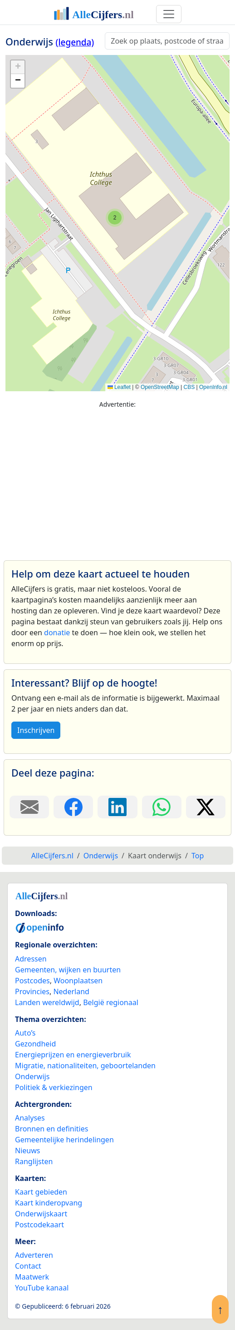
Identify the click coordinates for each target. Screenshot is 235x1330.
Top (197, 856)
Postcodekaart (39, 1225)
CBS (189, 387)
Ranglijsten (34, 1161)
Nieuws (27, 1151)
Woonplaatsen (78, 981)
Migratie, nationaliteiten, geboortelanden (85, 1066)
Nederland (71, 991)
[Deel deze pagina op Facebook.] (73, 807)
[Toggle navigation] (168, 14)
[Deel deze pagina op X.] (205, 807)
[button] (115, 218)
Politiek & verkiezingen (54, 1087)
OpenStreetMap (160, 387)
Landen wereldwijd (47, 1002)
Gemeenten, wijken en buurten (68, 970)
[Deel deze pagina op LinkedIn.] (117, 807)
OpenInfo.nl (213, 387)
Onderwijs (32, 1076)
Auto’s (25, 1033)
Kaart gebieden (41, 1192)
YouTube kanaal (42, 1288)
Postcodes (32, 981)
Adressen (31, 959)
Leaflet (119, 387)
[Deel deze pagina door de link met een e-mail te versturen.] (29, 807)
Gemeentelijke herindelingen (64, 1140)
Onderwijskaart (41, 1214)
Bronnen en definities (51, 1129)
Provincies (32, 991)
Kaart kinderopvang (48, 1203)
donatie (57, 633)
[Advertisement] (117, 480)
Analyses (30, 1118)
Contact (28, 1266)
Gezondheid (35, 1044)
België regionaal (110, 1002)
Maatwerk (32, 1277)
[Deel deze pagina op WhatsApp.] (161, 807)
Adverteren (34, 1255)
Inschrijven (35, 730)
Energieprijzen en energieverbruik (73, 1055)
